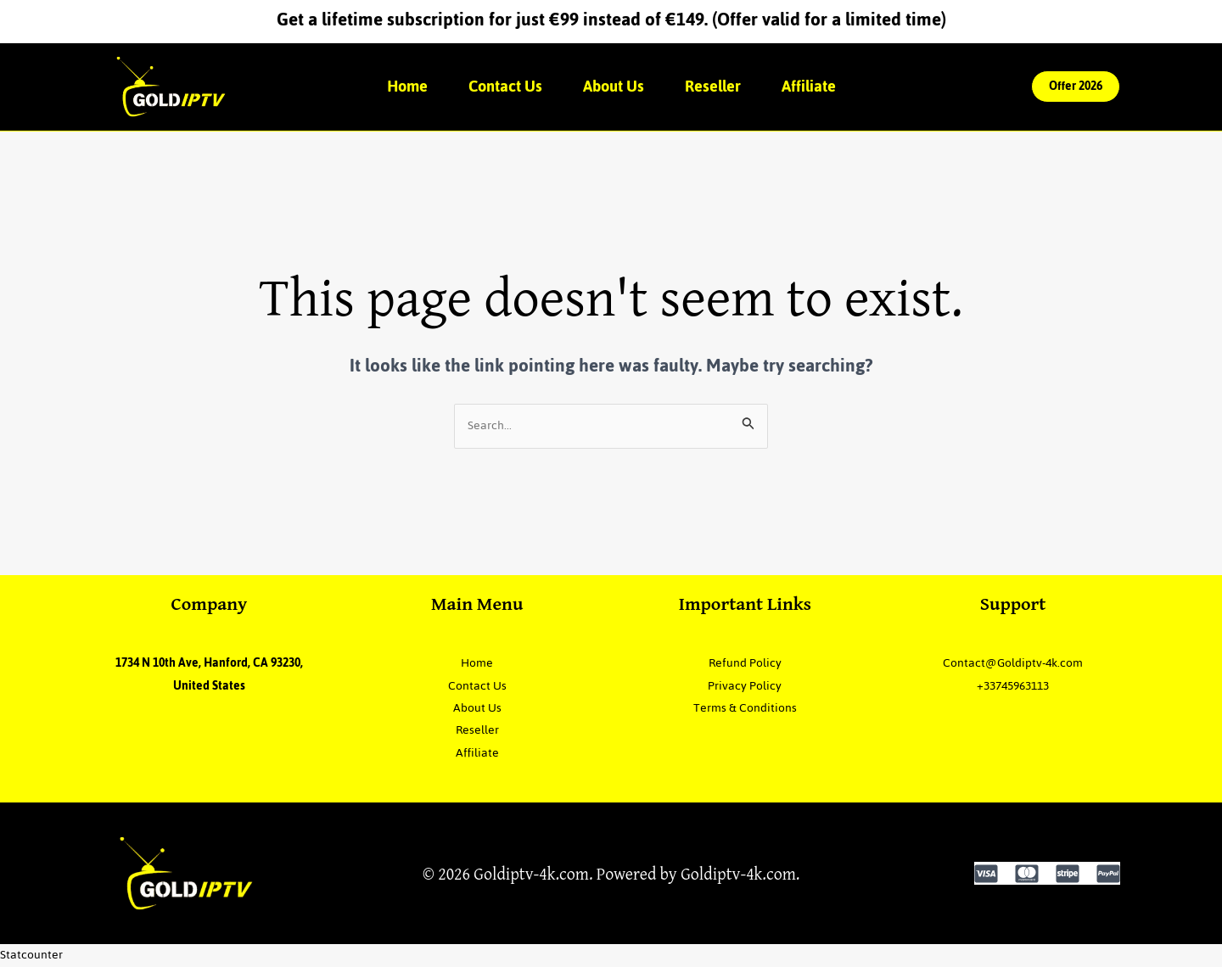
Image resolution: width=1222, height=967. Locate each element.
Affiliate (809, 86)
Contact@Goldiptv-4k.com (1013, 662)
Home (407, 86)
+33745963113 (1013, 685)
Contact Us (505, 86)
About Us (613, 86)
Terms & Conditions (745, 707)
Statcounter (31, 954)
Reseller (713, 86)
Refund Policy (745, 662)
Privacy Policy (745, 685)
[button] (1075, 86)
